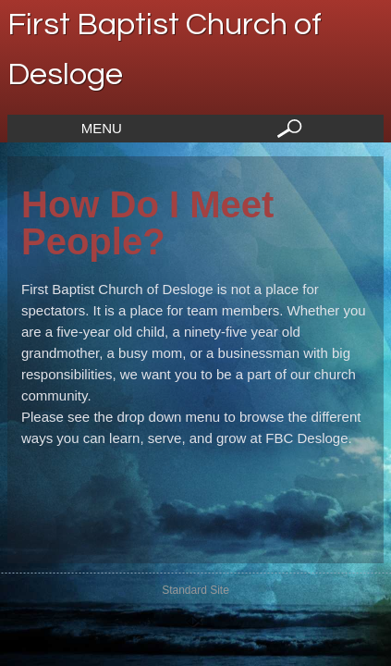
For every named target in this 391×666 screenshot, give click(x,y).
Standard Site (195, 590)
